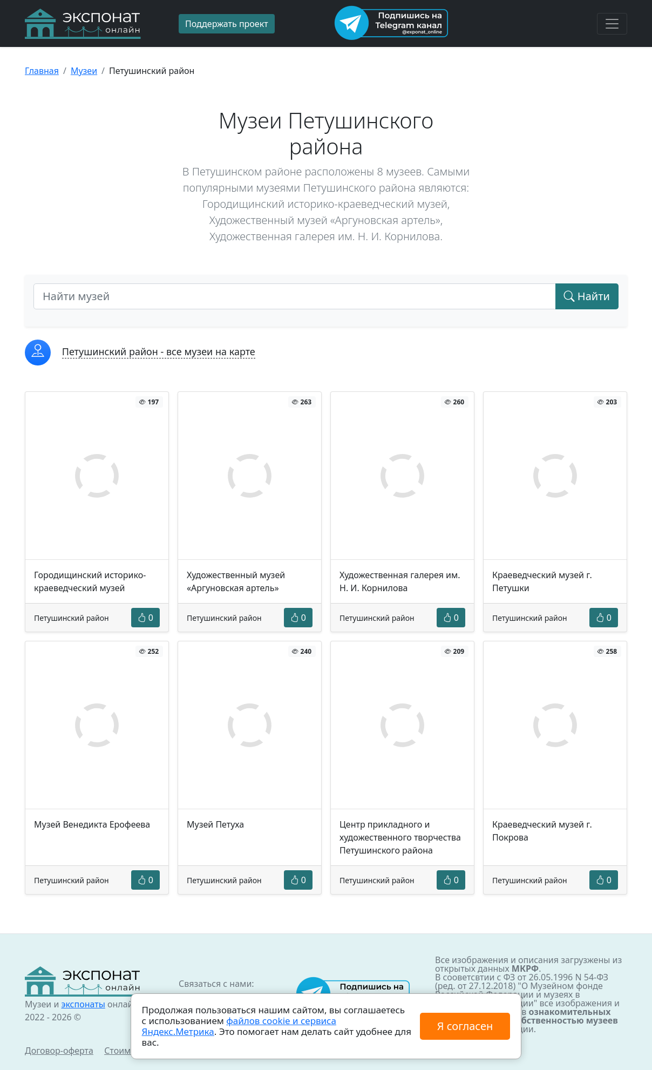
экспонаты (83, 1004)
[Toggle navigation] (612, 24)
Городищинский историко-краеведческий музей (90, 581)
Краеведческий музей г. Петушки (542, 581)
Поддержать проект (226, 24)
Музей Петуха (215, 824)
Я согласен (465, 1026)
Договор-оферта (59, 1051)
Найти (587, 296)
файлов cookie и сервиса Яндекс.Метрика (239, 1026)
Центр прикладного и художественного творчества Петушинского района (400, 837)
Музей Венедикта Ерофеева (92, 824)
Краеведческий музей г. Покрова (542, 830)
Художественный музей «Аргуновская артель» (236, 581)
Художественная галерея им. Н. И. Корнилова (399, 581)
